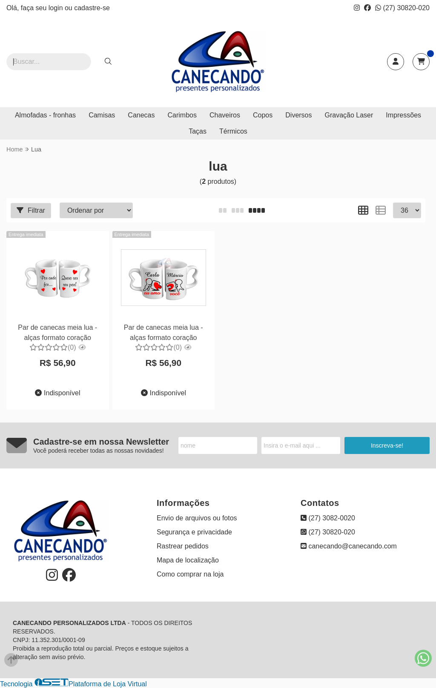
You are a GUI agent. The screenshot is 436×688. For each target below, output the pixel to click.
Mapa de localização (188, 560)
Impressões (403, 115)
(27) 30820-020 (402, 7)
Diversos (298, 115)
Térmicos (233, 131)
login (57, 7)
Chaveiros (224, 115)
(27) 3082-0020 (328, 518)
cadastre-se (92, 7)
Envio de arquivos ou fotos (197, 518)
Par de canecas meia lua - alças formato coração (57, 332)
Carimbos (182, 115)
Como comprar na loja (190, 574)
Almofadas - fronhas (45, 115)
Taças (198, 131)
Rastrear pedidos (183, 546)
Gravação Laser (349, 115)
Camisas (102, 115)
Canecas (141, 115)
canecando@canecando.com (349, 546)
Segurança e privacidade (194, 532)
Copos (262, 115)
